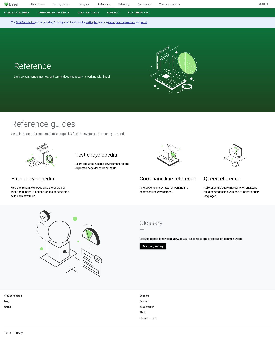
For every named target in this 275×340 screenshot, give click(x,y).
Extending (123, 4)
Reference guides (43, 124)
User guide (84, 4)
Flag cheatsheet (139, 12)
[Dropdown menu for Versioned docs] (181, 4)
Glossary (113, 12)
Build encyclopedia (16, 12)
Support (144, 301)
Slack (143, 312)
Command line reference (53, 12)
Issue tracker (147, 306)
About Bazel (37, 4)
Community (144, 4)
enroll (144, 22)
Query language (88, 12)
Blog (6, 301)
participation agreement (121, 22)
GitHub (263, 4)
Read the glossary (152, 246)
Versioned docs (167, 4)
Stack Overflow (148, 318)
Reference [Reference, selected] (104, 4)
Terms (7, 332)
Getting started (61, 4)
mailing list (91, 22)
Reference (32, 66)
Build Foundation (25, 22)
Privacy (19, 332)
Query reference (222, 179)
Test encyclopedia (96, 155)
